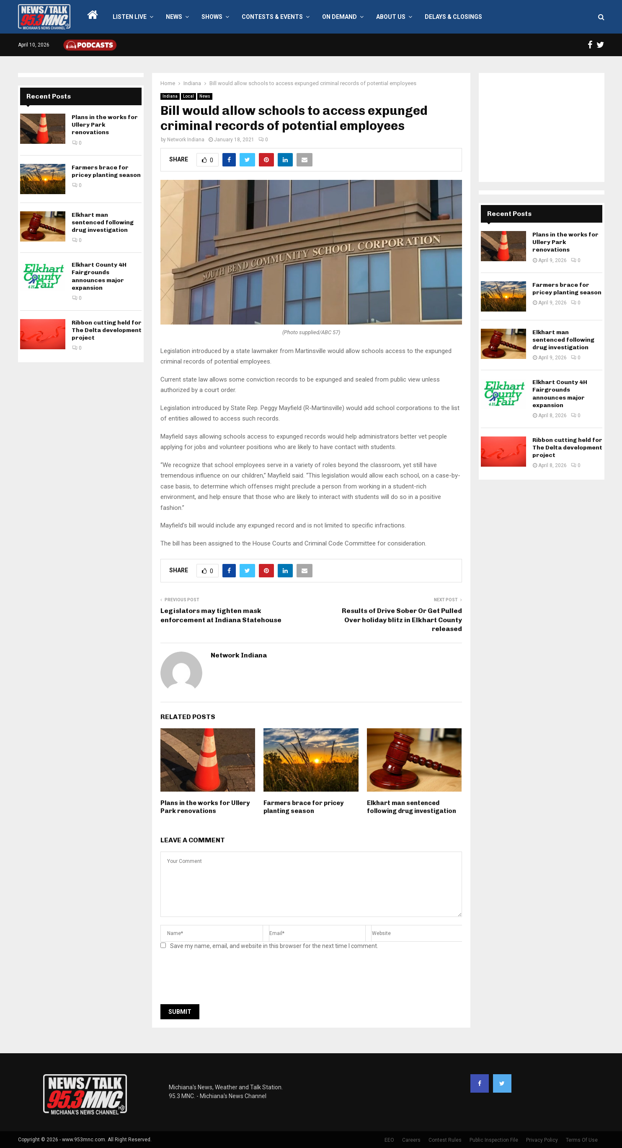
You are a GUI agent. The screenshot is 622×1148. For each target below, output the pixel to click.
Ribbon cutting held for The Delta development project (107, 330)
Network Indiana (185, 140)
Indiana (170, 96)
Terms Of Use (582, 1140)
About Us (390, 16)
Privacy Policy (542, 1140)
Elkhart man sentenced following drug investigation (411, 807)
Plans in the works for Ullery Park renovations (205, 807)
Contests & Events (272, 16)
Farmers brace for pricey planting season (303, 807)
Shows (211, 16)
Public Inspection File (494, 1140)
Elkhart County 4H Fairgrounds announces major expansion (99, 276)
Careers (411, 1140)
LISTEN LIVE (130, 16)
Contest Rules (445, 1140)
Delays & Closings (453, 16)
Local (188, 96)
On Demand (339, 16)
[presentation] (224, 979)
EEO (389, 1140)
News (174, 16)
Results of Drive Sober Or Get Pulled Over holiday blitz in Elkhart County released (402, 620)
